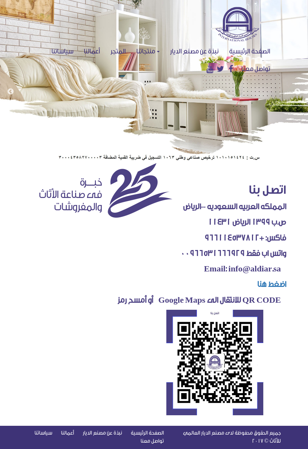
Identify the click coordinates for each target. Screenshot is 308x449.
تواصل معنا (255, 69)
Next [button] (297, 91)
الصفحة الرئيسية (252, 51)
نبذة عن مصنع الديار (194, 51)
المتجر (118, 51)
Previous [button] (10, 91)
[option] (154, 80)
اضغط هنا (269, 284)
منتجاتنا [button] (148, 51)
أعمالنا (92, 51)
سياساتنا (62, 51)
